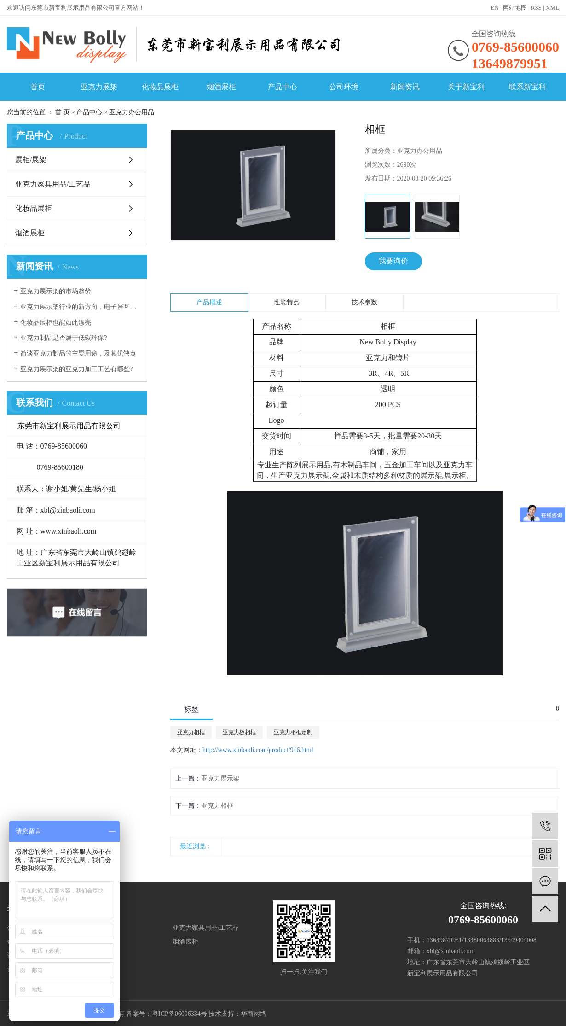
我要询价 (393, 261)
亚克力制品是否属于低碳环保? (63, 337)
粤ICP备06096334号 (179, 1013)
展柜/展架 (30, 159)
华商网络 (253, 1013)
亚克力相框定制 (293, 732)
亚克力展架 (99, 87)
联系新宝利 (527, 87)
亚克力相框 (191, 732)
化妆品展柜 (160, 87)
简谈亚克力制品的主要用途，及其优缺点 (78, 353)
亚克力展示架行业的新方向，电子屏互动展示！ (80, 306)
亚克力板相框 (239, 732)
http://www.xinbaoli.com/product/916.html (257, 749)
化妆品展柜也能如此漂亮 (55, 322)
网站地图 (515, 7)
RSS (536, 7)
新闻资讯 (405, 87)
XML (552, 7)
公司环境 (343, 87)
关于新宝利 (466, 87)
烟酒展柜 (221, 87)
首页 (37, 87)
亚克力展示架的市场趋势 (55, 291)
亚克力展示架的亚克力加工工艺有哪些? (76, 369)
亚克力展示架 (220, 778)
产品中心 (282, 87)
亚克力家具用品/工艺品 (53, 184)
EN (494, 7)
